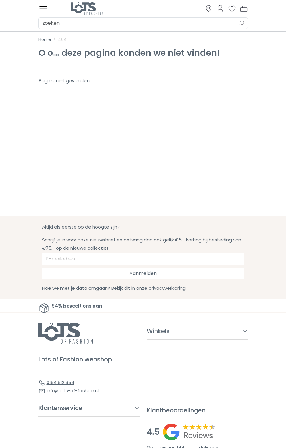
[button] (244, 9)
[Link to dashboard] (220, 9)
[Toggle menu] (43, 9)
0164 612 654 (60, 382)
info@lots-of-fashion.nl (73, 390)
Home (44, 39)
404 (62, 39)
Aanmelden (143, 273)
